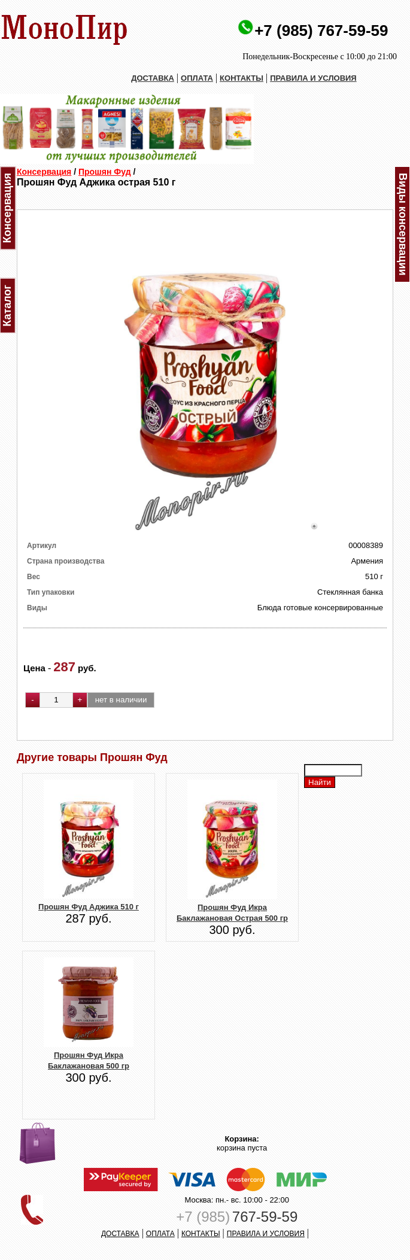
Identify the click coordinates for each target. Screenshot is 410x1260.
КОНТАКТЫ (241, 78)
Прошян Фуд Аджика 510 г (88, 906)
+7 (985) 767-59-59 (321, 30)
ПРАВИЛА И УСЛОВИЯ (313, 78)
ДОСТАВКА (152, 78)
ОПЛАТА (197, 78)
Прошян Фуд (104, 171)
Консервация (44, 171)
